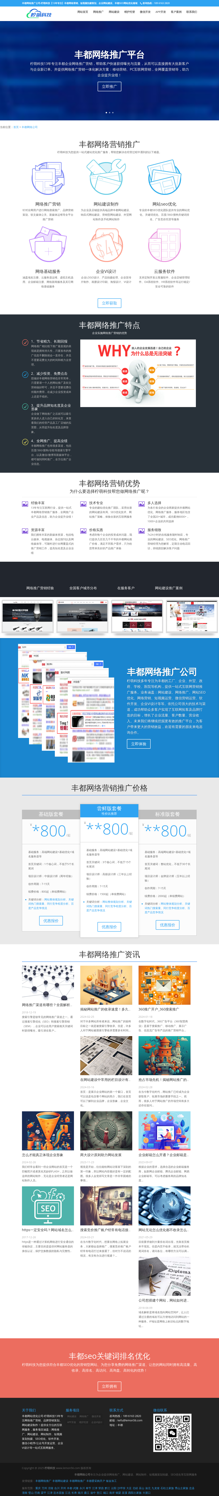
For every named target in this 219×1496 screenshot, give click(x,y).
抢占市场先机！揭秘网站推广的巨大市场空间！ (175, 1079)
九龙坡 (156, 1488)
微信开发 (145, 13)
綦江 (86, 1492)
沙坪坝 (121, 1488)
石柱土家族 (167, 1488)
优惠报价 (51, 920)
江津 (94, 1488)
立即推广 (109, 86)
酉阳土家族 (135, 1492)
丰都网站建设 (60, 1481)
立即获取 (109, 303)
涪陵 (50, 1488)
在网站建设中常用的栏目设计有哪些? (108, 1079)
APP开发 (161, 13)
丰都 (69, 1488)
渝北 (148, 1488)
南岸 (112, 1492)
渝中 (93, 1492)
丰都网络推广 (41, 13)
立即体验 (138, 743)
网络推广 (98, 13)
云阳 (113, 1488)
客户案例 (176, 13)
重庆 (38, 1488)
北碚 (135, 1488)
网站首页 (82, 13)
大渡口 (147, 1492)
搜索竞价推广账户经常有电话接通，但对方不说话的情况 (123, 1229)
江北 (68, 1492)
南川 (80, 1492)
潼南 (24, 1492)
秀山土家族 (181, 1488)
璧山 (31, 1492)
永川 (82, 1488)
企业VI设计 (97, 1422)
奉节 (88, 1488)
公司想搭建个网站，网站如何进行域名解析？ (173, 1300)
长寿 (74, 1492)
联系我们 (191, 13)
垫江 (99, 1492)
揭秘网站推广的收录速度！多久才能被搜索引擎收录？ (121, 1009)
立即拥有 (109, 1386)
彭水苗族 (59, 1492)
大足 (129, 1488)
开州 (63, 1488)
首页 (16, 127)
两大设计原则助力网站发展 (101, 1154)
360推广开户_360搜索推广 (159, 1009)
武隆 (76, 1488)
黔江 (107, 1488)
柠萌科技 (50, 1468)
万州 (44, 1488)
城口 (105, 1492)
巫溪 (124, 1492)
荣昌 (101, 1488)
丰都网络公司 (30, 127)
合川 (57, 1488)
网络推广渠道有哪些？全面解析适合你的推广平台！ (61, 1004)
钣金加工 (111, 1481)
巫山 (141, 1488)
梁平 (43, 1492)
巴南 (37, 1492)
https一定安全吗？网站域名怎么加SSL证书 (55, 1229)
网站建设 (114, 13)
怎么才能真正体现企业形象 (42, 1154)
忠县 (192, 1488)
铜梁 (118, 1492)
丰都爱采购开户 (95, 1481)
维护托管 (129, 13)
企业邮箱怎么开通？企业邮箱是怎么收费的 (171, 1154)
